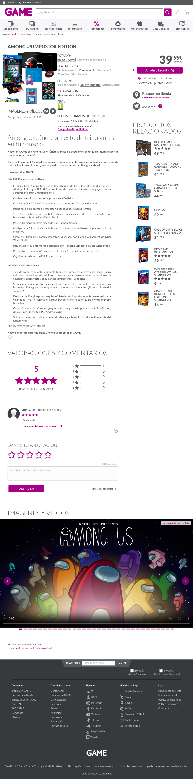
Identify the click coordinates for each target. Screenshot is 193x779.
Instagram (94, 703)
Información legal (167, 695)
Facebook (94, 708)
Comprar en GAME (61, 695)
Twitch (92, 737)
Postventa (56, 717)
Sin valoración (66, 95)
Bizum (125, 697)
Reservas (56, 703)
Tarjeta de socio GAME (24, 699)
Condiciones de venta (169, 690)
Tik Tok (92, 720)
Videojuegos (26, 34)
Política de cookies (168, 703)
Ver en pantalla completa (176, 523)
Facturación (57, 721)
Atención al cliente (29, 2)
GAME (18, 12)
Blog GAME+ (95, 731)
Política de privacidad (169, 699)
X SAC (92, 697)
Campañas (17, 712)
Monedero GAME (131, 714)
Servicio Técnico (59, 725)
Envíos (54, 708)
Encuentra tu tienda (22, 695)
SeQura (126, 708)
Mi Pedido (56, 712)
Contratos (163, 708)
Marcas (16, 717)
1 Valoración (83, 95)
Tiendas (8, 2)
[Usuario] (178, 12)
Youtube (93, 714)
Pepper (126, 703)
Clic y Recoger (58, 699)
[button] (168, 12)
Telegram (93, 726)
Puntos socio (129, 720)
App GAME (18, 703)
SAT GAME (18, 708)
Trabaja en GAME (21, 690)
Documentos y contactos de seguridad (30, 648)
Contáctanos (57, 690)
